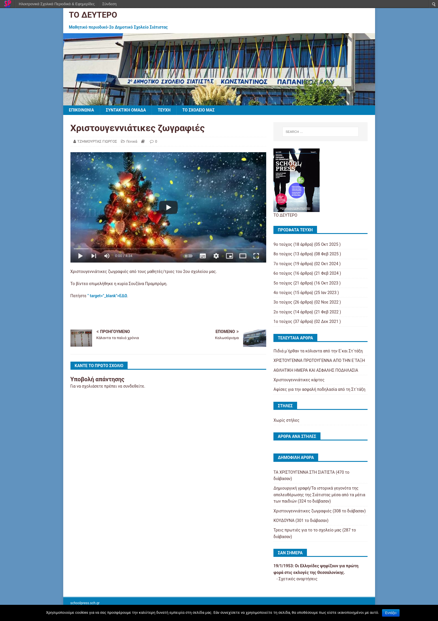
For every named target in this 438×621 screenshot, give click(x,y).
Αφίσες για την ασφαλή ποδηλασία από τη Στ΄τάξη (319, 389)
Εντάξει (390, 613)
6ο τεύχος (282, 273)
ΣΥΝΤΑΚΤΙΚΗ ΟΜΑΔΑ (126, 110)
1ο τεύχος (282, 321)
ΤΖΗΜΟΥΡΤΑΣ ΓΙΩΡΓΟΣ (97, 141)
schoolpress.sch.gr (85, 603)
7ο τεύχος (282, 263)
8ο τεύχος (282, 254)
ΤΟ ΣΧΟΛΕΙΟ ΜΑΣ (198, 110)
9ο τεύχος (282, 244)
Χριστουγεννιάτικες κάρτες (298, 380)
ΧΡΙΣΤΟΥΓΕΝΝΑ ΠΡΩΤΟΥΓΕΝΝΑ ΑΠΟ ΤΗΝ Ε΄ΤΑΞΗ (319, 360)
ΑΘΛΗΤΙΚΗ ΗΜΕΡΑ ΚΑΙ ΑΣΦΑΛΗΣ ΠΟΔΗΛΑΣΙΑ (315, 370)
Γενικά (131, 141)
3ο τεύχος (282, 302)
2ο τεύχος (282, 312)
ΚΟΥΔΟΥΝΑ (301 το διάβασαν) (300, 520)
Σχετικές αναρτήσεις (298, 579)
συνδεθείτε (133, 386)
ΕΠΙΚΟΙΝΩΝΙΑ (81, 110)
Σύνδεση (109, 4)
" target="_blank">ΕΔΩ (107, 295)
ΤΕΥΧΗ (164, 110)
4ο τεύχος (282, 292)
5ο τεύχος (282, 283)
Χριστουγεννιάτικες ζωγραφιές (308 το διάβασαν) (319, 511)
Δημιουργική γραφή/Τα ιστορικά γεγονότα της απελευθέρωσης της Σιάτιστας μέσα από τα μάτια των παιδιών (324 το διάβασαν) (319, 494)
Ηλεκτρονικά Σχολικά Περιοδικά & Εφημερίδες (57, 4)
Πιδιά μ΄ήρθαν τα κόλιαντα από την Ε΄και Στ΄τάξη (318, 351)
